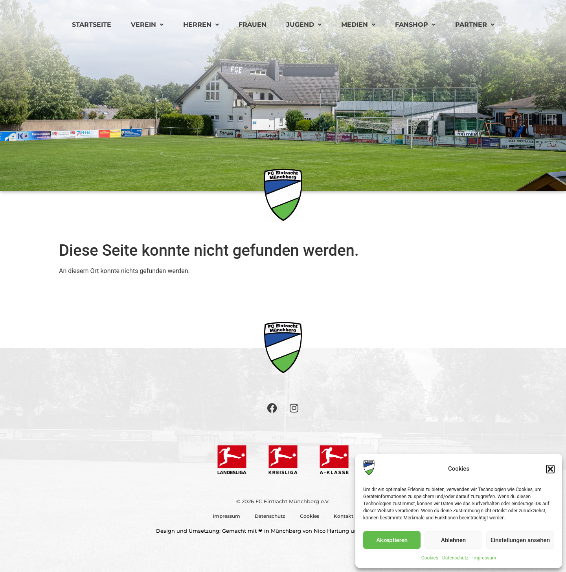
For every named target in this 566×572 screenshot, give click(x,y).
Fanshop (415, 24)
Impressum (484, 558)
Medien (358, 24)
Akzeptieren (392, 540)
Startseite (91, 24)
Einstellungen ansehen (520, 540)
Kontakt (345, 516)
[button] (550, 469)
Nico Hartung (331, 531)
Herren (201, 24)
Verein (147, 24)
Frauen (252, 24)
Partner (474, 24)
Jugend (304, 24)
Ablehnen (453, 540)
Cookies (429, 558)
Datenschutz (455, 558)
